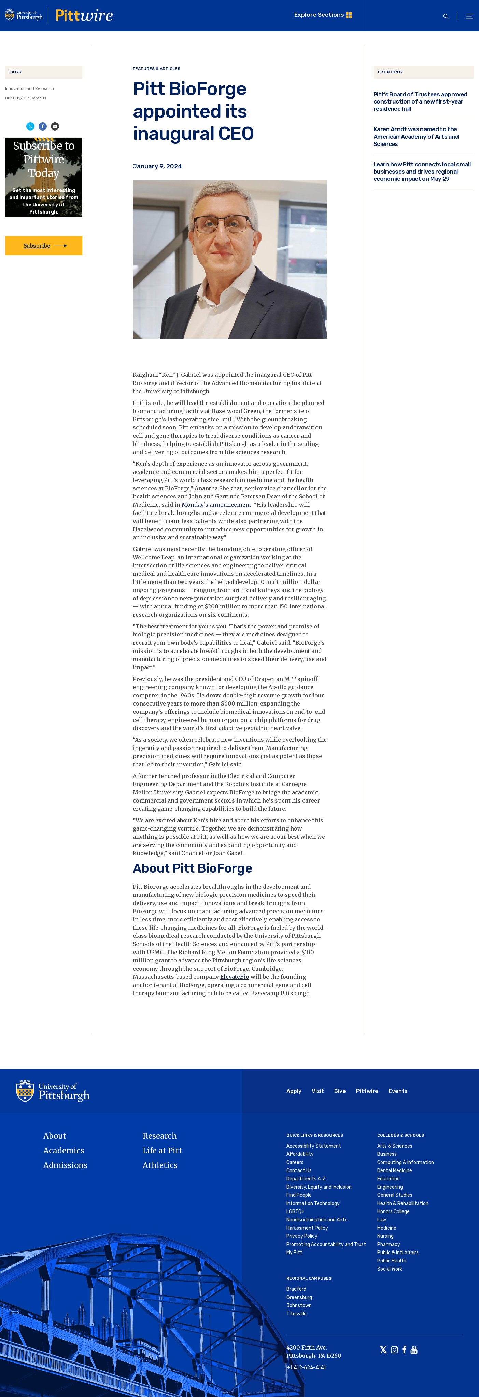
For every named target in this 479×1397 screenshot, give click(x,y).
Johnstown (299, 1306)
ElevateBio (234, 976)
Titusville (296, 1314)
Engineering (390, 1187)
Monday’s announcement (216, 504)
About (54, 1136)
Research (160, 1136)
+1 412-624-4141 (306, 1367)
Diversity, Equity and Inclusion (319, 1187)
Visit (318, 1091)
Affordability (300, 1154)
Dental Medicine (394, 1171)
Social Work (389, 1269)
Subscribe (37, 245)
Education (388, 1179)
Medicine (386, 1228)
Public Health (391, 1261)
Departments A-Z (306, 1179)
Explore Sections (319, 14)
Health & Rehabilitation (402, 1203)
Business (387, 1154)
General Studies (394, 1195)
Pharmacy (388, 1244)
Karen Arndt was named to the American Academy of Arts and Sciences (416, 136)
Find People (299, 1195)
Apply (293, 1091)
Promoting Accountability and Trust (326, 1244)
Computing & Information (405, 1162)
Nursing (385, 1236)
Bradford (296, 1289)
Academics (63, 1150)
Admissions (65, 1165)
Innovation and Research (29, 88)
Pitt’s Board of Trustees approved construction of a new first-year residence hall (420, 101)
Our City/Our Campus (25, 98)
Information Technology (313, 1203)
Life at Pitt (162, 1150)
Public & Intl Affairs (398, 1253)
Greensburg (299, 1297)
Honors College (393, 1212)
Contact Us (299, 1171)
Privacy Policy (302, 1236)
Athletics (160, 1165)
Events (398, 1091)
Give (340, 1091)
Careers (295, 1162)
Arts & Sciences (394, 1146)
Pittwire (367, 1091)
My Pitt (294, 1253)
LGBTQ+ (295, 1212)
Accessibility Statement (313, 1146)
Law (381, 1220)
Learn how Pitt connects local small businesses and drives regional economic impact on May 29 (422, 171)
